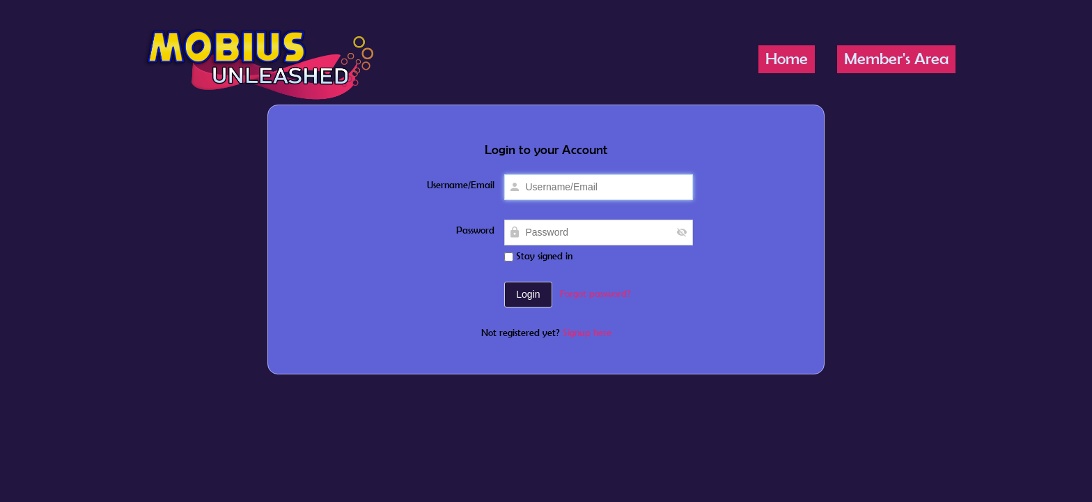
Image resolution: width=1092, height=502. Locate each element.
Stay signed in (538, 255)
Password (475, 230)
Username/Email (460, 184)
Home (786, 59)
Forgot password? (595, 293)
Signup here (587, 332)
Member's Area (896, 59)
